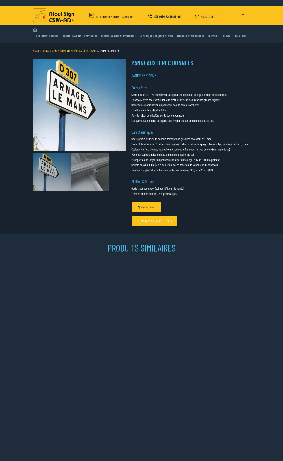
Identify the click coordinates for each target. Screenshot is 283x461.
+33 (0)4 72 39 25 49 (167, 17)
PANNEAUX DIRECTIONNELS (85, 50)
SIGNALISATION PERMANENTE (56, 50)
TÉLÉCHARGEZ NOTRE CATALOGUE (114, 17)
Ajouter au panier (147, 207)
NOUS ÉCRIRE (208, 17)
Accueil (37, 50)
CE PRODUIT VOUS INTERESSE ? (154, 221)
